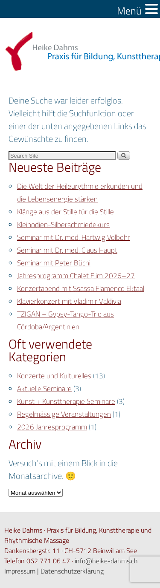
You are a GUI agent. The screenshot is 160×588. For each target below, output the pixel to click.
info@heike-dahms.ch (106, 561)
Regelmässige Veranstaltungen (64, 414)
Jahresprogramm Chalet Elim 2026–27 (76, 275)
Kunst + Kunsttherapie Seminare (66, 401)
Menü (129, 10)
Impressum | (22, 571)
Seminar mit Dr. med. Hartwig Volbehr (73, 237)
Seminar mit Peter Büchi (53, 262)
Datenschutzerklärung (72, 571)
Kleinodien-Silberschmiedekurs (63, 224)
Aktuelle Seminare (44, 388)
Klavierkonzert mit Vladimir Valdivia (69, 301)
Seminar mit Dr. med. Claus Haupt (67, 250)
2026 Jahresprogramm (52, 426)
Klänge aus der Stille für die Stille (65, 211)
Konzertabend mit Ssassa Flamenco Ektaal (80, 288)
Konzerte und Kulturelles (54, 375)
